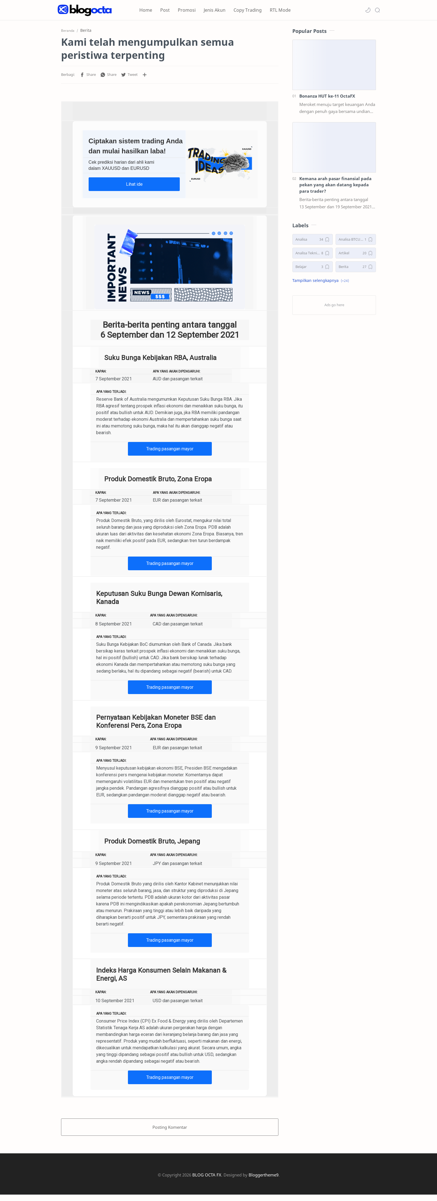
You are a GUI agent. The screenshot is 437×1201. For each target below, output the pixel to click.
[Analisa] (312, 241)
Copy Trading (248, 10)
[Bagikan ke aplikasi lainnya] (144, 76)
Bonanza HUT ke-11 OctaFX (327, 97)
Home (145, 10)
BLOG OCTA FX (206, 1181)
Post (165, 10)
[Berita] (356, 268)
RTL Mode (280, 10)
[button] (368, 10)
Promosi (187, 10)
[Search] (377, 10)
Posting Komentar (169, 1129)
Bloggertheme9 (263, 1181)
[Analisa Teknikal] (312, 254)
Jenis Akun (214, 10)
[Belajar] (312, 268)
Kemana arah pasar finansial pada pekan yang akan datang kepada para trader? (335, 186)
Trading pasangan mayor (169, 450)
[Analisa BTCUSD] (356, 241)
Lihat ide (134, 186)
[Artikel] (356, 254)
